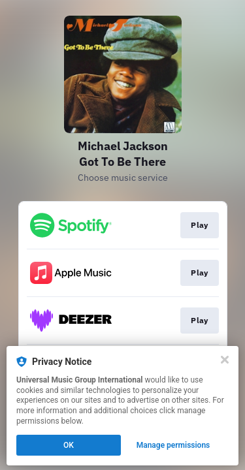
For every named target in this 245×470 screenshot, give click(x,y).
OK (68, 445)
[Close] (224, 359)
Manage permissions (173, 445)
